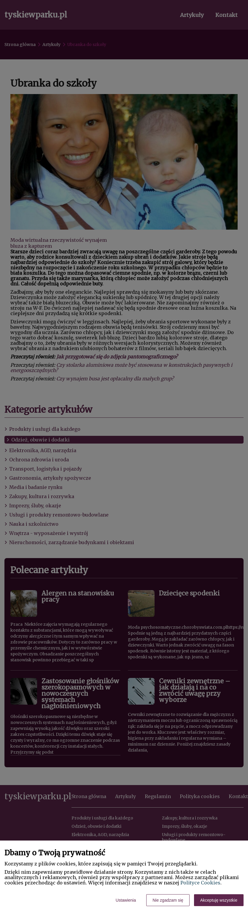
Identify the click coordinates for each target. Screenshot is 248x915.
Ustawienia (126, 900)
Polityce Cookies (200, 883)
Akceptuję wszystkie (218, 900)
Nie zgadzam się (167, 900)
